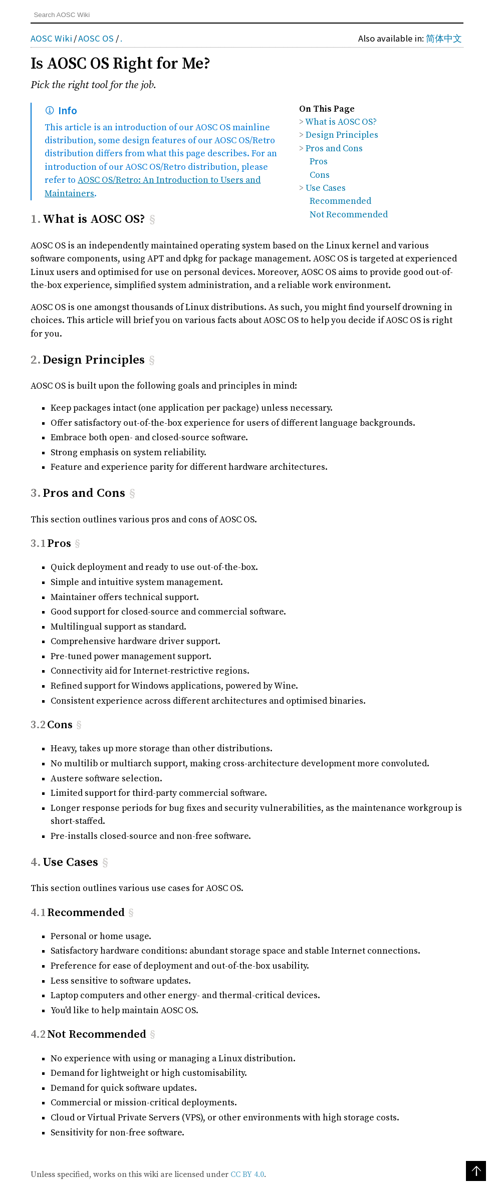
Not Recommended (349, 214)
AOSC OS (96, 38)
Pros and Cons (334, 148)
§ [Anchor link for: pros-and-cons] (132, 493)
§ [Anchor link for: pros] (77, 543)
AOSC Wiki (51, 38)
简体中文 (444, 38)
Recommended (340, 201)
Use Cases (326, 188)
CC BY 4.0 (247, 1174)
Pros (319, 161)
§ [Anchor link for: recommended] (131, 913)
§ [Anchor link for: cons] (79, 725)
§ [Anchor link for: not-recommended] (152, 1034)
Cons (320, 175)
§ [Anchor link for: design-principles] (152, 360)
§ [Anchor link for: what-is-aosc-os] (152, 219)
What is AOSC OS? (341, 122)
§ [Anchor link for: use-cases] (105, 862)
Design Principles (342, 135)
